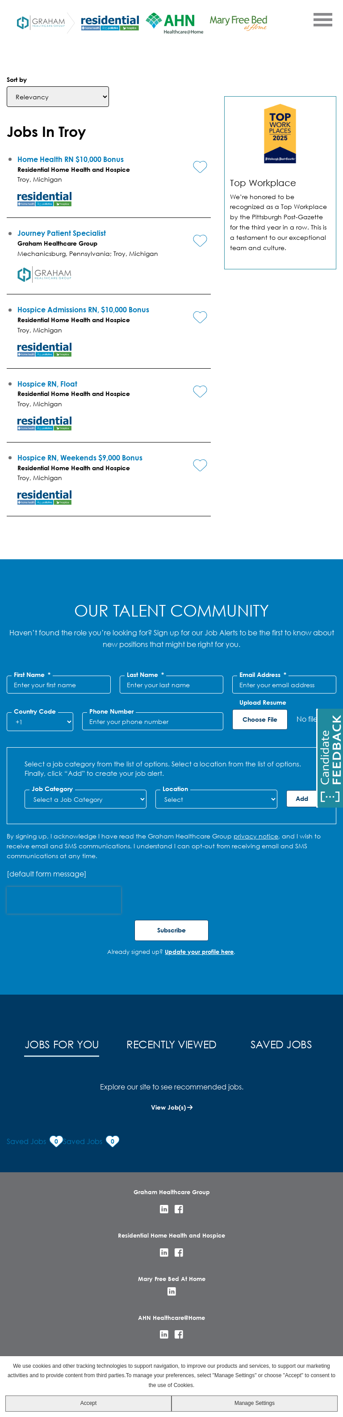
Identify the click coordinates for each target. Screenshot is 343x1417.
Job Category (52, 788)
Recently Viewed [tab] (171, 1044)
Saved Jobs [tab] (281, 1044)
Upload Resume (262, 702)
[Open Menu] (322, 19)
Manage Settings (254, 1403)
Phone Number (111, 711)
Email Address (262, 674)
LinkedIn (164, 1209)
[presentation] (64, 900)
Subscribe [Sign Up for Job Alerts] (171, 930)
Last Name (145, 674)
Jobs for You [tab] (62, 1044)
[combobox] (216, 799)
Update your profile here (199, 951)
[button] (193, 159)
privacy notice (256, 836)
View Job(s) (168, 1107)
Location (175, 788)
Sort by (17, 79)
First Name (32, 674)
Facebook (179, 1209)
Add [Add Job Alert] (302, 798)
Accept (88, 1403)
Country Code (35, 711)
